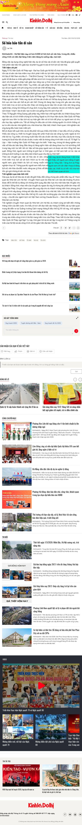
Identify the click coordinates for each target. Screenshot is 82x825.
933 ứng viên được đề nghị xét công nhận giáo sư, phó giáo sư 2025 (24, 261)
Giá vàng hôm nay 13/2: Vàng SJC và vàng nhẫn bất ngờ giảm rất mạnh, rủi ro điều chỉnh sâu (61, 408)
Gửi (76, 371)
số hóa (21, 240)
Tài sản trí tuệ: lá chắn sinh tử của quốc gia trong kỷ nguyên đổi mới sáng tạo (27, 305)
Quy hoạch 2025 (11, 323)
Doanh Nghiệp (29, 28)
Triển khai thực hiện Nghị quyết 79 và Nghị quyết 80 (23, 710)
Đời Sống (59, 28)
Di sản (29, 240)
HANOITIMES (6, 15)
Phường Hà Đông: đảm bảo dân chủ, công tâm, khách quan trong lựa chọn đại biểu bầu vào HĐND (55, 493)
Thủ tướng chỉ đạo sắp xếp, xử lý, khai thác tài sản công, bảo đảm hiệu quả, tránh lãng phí (54, 516)
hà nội (36, 240)
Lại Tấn (9, 48)
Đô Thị (21, 28)
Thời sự (4, 38)
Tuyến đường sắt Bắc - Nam (31, 323)
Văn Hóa (66, 28)
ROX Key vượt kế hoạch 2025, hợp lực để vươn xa (18, 789)
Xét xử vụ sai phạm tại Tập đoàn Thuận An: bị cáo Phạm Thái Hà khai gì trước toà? (29, 294)
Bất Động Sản (39, 28)
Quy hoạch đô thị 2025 (53, 323)
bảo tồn (14, 240)
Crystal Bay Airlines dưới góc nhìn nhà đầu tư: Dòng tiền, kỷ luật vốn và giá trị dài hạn (60, 790)
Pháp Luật (74, 28)
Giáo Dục (52, 28)
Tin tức (10, 38)
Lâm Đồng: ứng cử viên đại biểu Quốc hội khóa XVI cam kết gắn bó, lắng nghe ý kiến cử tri (55, 448)
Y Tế (46, 28)
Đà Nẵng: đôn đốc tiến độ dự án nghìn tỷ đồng (50, 469)
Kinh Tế (15, 28)
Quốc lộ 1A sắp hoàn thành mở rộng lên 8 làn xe (19, 406)
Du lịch (43, 240)
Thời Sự (9, 28)
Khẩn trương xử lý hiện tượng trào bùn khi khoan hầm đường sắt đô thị (25, 272)
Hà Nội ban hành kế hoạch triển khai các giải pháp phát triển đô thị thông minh (28, 283)
